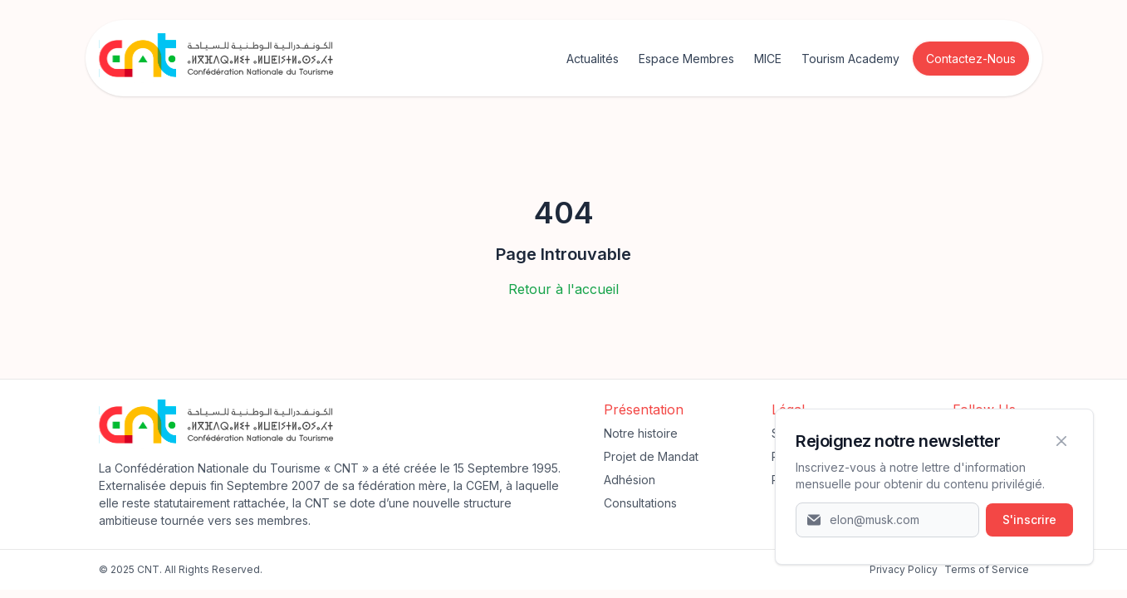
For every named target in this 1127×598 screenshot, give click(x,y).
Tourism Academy (850, 58)
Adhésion (629, 480)
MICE (768, 58)
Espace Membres (686, 58)
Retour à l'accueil (563, 289)
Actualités (592, 58)
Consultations (640, 503)
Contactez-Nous (971, 58)
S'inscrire (1029, 519)
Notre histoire (641, 433)
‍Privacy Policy (904, 569)
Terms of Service (986, 569)
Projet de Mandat (651, 456)
